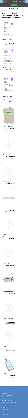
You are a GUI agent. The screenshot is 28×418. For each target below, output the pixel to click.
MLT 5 (4, 373)
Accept (14, 5)
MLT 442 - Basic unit (8, 208)
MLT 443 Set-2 (7, 346)
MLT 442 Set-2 (7, 263)
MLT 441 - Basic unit (8, 126)
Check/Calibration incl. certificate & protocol (7, 98)
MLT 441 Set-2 (6, 181)
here (18, 17)
